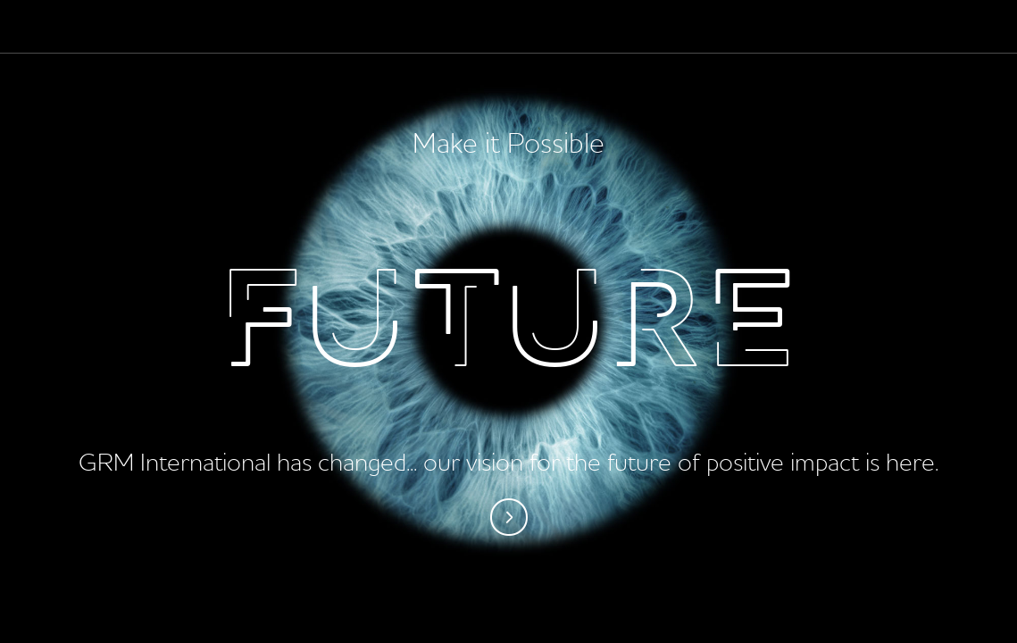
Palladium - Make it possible (77, 27)
